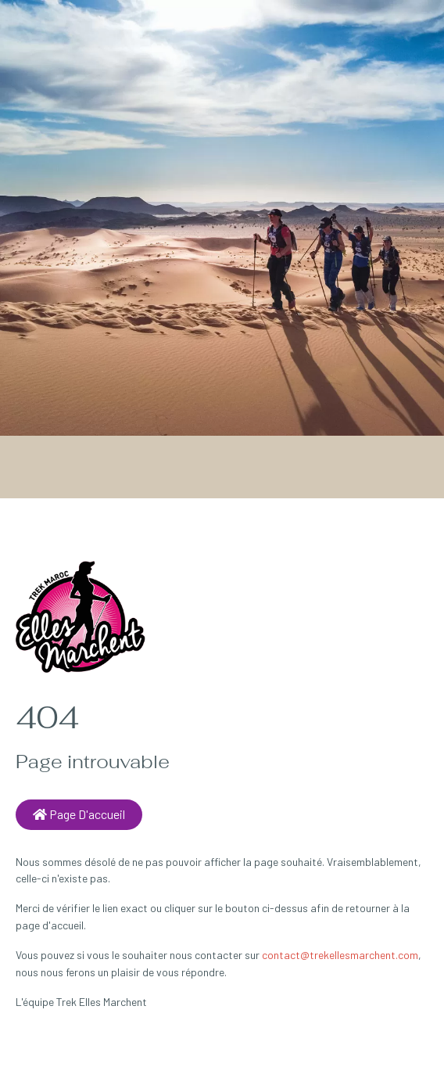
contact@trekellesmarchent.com (340, 954)
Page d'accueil (79, 814)
